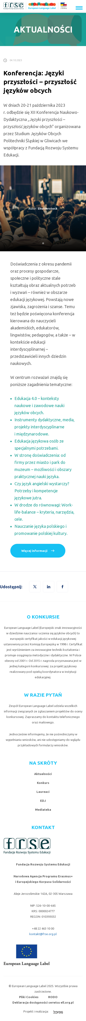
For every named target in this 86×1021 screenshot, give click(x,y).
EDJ (43, 800)
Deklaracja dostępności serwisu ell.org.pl (43, 1002)
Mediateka (43, 809)
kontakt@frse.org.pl (43, 934)
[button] (62, 586)
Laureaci (43, 791)
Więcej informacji (34, 550)
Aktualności (43, 773)
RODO (53, 997)
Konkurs (43, 782)
